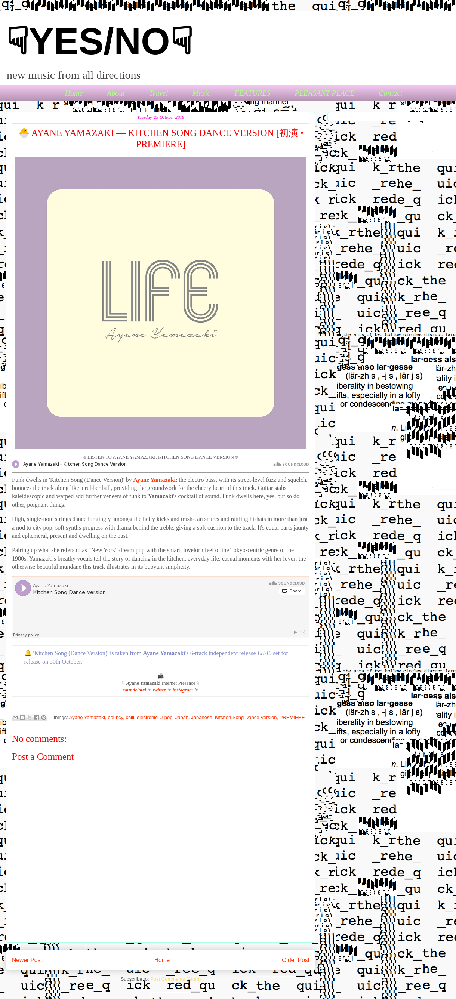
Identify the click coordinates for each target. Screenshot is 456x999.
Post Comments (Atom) (175, 979)
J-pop (166, 717)
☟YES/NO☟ (99, 41)
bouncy (115, 717)
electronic (147, 717)
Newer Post (27, 960)
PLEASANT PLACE (324, 93)
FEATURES (253, 93)
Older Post (295, 960)
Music (201, 93)
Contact (390, 93)
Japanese (201, 717)
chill (130, 717)
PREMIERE (292, 717)
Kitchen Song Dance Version (246, 717)
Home (74, 93)
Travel (158, 93)
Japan (181, 717)
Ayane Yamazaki (87, 717)
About (116, 93)
